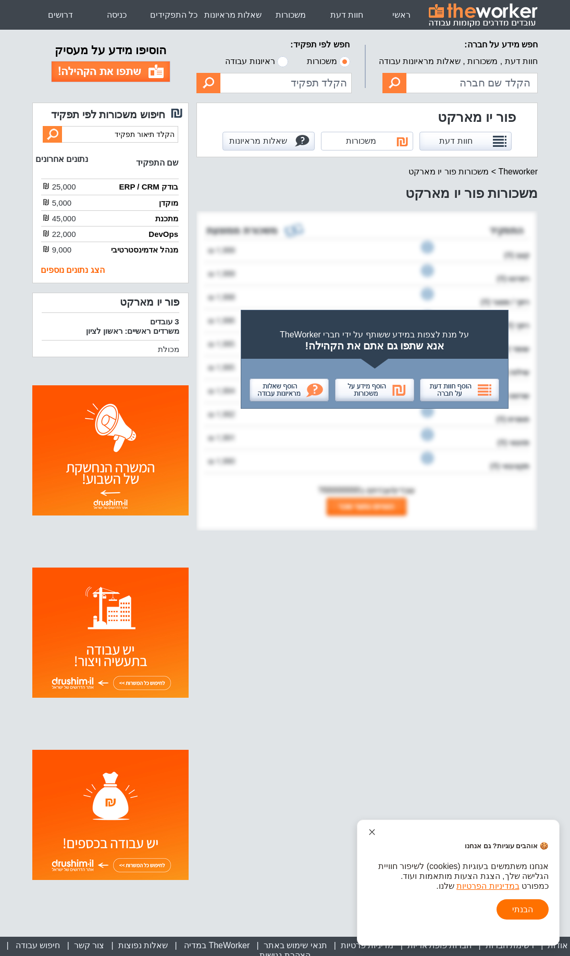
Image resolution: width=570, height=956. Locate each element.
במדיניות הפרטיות (487, 886)
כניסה (117, 14)
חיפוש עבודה (37, 945)
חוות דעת (346, 14)
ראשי (401, 14)
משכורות (291, 14)
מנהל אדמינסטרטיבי (144, 249)
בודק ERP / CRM (148, 186)
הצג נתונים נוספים (73, 270)
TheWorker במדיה (215, 945)
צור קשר (89, 945)
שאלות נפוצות (143, 945)
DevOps (163, 234)
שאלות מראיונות (233, 14)
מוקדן (168, 202)
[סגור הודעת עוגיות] (372, 832)
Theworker (518, 171)
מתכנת (166, 218)
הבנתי (522, 909)
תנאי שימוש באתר (295, 945)
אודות (558, 945)
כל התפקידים (173, 14)
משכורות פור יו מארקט (448, 171)
